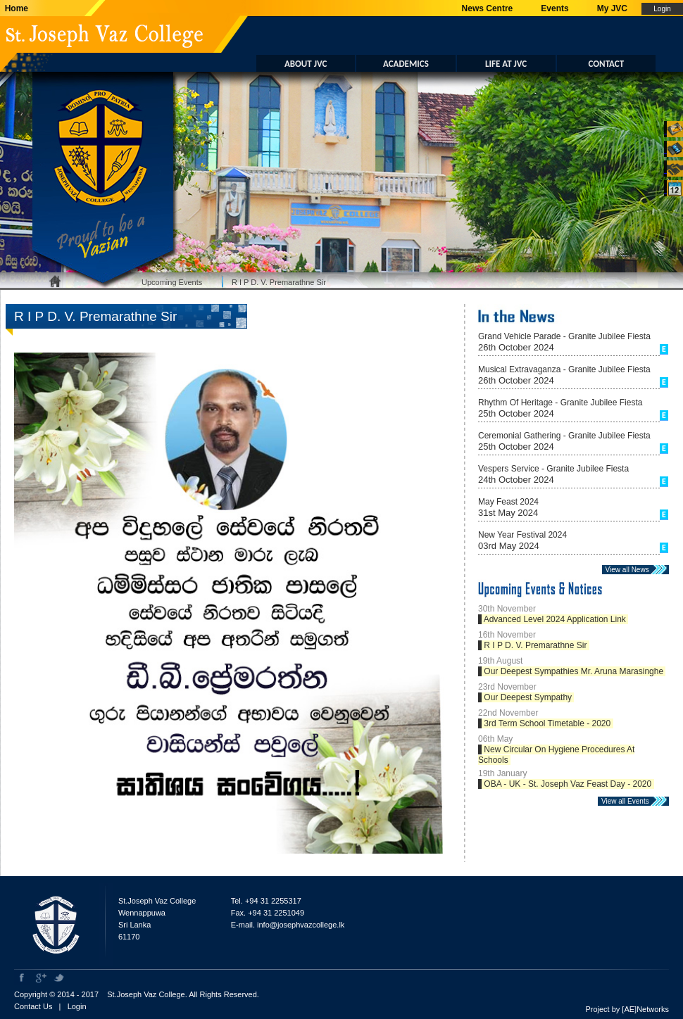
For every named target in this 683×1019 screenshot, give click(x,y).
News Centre (487, 8)
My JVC (612, 8)
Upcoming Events (172, 282)
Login (77, 1006)
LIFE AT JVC (506, 63)
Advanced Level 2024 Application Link (555, 619)
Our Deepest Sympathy (528, 697)
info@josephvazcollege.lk (300, 924)
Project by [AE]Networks (627, 1009)
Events (554, 8)
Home (14, 8)
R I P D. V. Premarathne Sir (279, 282)
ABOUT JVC (305, 63)
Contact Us (33, 1006)
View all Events (628, 801)
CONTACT (607, 63)
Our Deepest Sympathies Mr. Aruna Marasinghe (573, 671)
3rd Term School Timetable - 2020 (547, 723)
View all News (630, 570)
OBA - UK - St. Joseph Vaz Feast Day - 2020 (568, 784)
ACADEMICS (406, 63)
